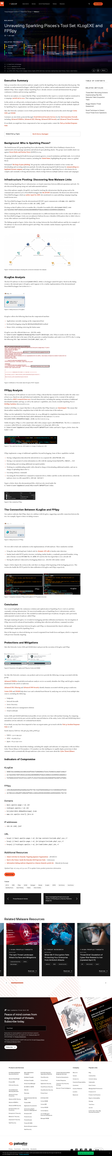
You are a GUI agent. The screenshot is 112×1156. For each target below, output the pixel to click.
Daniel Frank (11, 64)
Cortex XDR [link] (29, 53)
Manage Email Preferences (95, 1088)
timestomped (62, 408)
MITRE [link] (54, 885)
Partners (55, 3)
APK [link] (82, 964)
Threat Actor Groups (20, 68)
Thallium (68, 70)
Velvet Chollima (73, 70)
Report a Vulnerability (94, 1098)
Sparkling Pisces (54, 70)
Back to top (9, 874)
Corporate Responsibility (79, 1082)
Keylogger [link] (32, 885)
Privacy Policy (40, 1040)
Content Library (93, 1079)
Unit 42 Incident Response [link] (70, 52)
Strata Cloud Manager (29, 1083)
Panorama (26, 1093)
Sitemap (91, 1101)
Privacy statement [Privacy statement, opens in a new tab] (24, 1154)
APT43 (10, 70)
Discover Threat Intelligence (63, 1088)
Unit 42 (90, 1107)
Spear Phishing (62, 70)
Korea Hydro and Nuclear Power (20, 152)
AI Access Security (14, 1085)
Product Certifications (94, 1094)
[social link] (72, 1150)
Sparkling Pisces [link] (9, 887)
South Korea (48, 70)
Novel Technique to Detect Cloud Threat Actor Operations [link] (96, 111)
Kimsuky (29, 70)
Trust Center (17, 1149)
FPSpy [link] (19, 885)
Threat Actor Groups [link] (26, 11)
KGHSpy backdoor (10, 404)
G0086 (20, 70)
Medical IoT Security (14, 1116)
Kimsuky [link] (40, 885)
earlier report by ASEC (33, 195)
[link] (8, 20)
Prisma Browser (28, 1120)
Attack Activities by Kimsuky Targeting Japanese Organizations (27, 857)
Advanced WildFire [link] (51, 46)
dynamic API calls (44, 551)
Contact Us (76, 1079)
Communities (92, 1075)
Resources (62, 3)
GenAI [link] (97, 964)
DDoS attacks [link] (89, 964)
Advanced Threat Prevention (69, 119)
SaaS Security (12, 1122)
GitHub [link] (25, 961)
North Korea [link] (61, 885)
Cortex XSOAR (44, 1107)
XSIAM (13, 113)
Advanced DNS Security (49, 119)
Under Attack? (98, 3)
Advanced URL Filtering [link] (30, 46)
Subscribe (10, 1047)
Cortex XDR (44, 1104)
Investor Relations (77, 1088)
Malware (14, 68)
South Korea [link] (71, 885)
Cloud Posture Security (47, 1086)
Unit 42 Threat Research (44, 3)
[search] (89, 4)
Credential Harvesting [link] (15, 961)
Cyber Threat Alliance (67, 751)
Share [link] (104, 70)
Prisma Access (28, 1116)
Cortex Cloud (44, 1080)
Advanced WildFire (17, 119)
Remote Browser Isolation (30, 1126)
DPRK (14, 70)
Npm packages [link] (13, 964)
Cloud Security (44, 1077)
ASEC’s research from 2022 (21, 399)
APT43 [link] (7, 885)
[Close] (109, 1153)
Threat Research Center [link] (11, 11)
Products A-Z (92, 1091)
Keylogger (25, 70)
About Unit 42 (25, 3)
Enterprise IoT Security (15, 1113)
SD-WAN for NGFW (29, 1086)
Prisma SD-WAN (28, 1123)
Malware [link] (36, 11)
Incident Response (61, 1080)
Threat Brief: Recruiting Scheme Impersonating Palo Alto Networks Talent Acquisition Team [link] (97, 96)
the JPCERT (46, 192)
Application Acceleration (30, 1105)
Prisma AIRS (12, 1082)
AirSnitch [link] (48, 964)
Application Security (46, 1083)
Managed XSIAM (45, 1118)
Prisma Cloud (44, 1093)
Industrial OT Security (14, 1119)
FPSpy (17, 70)
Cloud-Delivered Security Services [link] (70, 46)
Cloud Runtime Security (47, 1090)
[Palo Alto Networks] (14, 4)
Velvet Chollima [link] (37, 887)
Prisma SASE (27, 1102)
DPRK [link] (13, 885)
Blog (90, 1072)
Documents (34, 1149)
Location (75, 1091)
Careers (75, 1075)
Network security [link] (62, 964)
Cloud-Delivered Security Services (44, 117)
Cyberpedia (92, 1082)
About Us (75, 1072)
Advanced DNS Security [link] (11, 46)
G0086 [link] (25, 885)
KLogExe (34, 70)
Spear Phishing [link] (19, 887)
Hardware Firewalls (29, 1077)
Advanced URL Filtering (33, 119)
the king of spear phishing (21, 164)
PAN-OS (26, 1090)
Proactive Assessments (62, 1077)
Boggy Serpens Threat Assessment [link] (93, 105)
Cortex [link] (9, 53)
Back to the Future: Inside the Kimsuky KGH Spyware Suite (26, 860)
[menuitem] (15, 4)
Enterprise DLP (28, 1113)
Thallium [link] (28, 887)
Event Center (92, 1085)
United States (46, 158)
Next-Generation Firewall (69, 117)
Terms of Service (12, 1041)
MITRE (37, 70)
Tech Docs (91, 1104)
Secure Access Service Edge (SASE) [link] (52, 52)
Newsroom (75, 1094)
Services (34, 3)
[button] (104, 70)
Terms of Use (33, 1035)
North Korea (42, 70)
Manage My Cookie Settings (86, 1153)
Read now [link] (32, 971)
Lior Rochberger (18, 64)
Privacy (11, 1149)
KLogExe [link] (47, 885)
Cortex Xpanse (44, 1110)
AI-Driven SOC (44, 1098)
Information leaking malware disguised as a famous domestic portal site (30, 863)
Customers (75, 1085)
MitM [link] (54, 964)
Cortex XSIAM (44, 1101)
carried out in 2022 (18, 98)
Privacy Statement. (20, 1036)
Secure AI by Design (14, 1078)
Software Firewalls (29, 1080)
